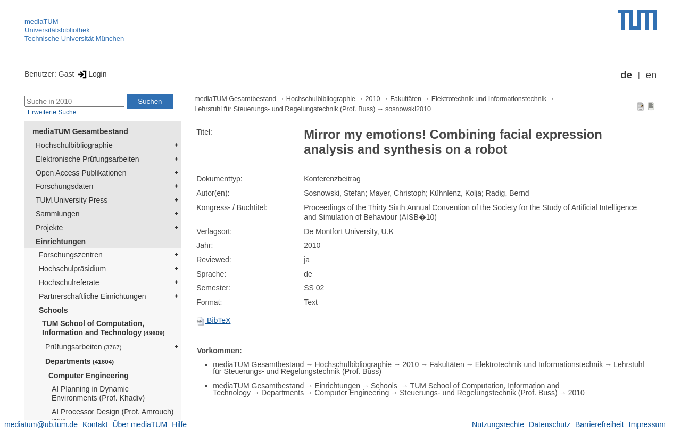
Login (91, 74)
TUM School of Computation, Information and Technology (103, 328)
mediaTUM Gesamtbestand (80, 131)
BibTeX (213, 320)
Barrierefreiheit (599, 424)
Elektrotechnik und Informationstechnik (488, 99)
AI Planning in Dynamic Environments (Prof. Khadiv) (98, 393)
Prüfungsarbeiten (83, 347)
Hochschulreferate (69, 282)
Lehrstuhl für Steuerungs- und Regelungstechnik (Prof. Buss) (284, 109)
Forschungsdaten (64, 186)
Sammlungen (58, 214)
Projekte (49, 227)
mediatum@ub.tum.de (41, 424)
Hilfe (179, 424)
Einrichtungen (61, 241)
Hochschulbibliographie (74, 145)
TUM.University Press (71, 200)
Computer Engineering (88, 375)
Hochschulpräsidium (72, 268)
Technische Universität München (74, 39)
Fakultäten (405, 99)
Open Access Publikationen (81, 173)
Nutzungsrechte (498, 424)
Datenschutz (549, 424)
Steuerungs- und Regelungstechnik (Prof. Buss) (479, 392)
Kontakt (94, 424)
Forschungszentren (71, 255)
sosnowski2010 (408, 109)
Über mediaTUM (139, 424)
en (651, 75)
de (626, 75)
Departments (79, 361)
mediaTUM (41, 22)
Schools (53, 310)
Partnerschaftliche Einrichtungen (92, 296)
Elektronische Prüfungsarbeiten (87, 159)
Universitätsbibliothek (57, 30)
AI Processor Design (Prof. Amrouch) (113, 415)
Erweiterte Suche (52, 112)
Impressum (647, 424)
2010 (373, 99)
